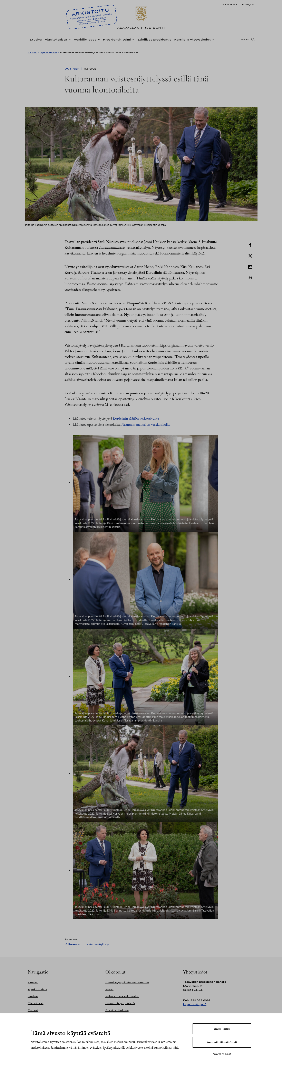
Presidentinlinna (117, 1010)
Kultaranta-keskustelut (122, 996)
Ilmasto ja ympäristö (120, 1003)
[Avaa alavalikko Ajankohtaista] (69, 41)
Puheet (33, 1010)
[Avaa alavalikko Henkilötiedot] (98, 41)
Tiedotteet (35, 1003)
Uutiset (33, 996)
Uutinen (72, 68)
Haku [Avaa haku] (245, 41)
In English (248, 4)
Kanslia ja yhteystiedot (192, 42)
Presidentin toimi (117, 42)
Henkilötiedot (85, 42)
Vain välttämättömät (222, 1042)
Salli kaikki (222, 1029)
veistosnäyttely (98, 944)
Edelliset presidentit (154, 42)
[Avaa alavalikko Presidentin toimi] (132, 41)
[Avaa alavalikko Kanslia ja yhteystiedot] (212, 41)
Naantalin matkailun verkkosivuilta (145, 424)
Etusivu (35, 42)
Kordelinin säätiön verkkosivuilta (136, 418)
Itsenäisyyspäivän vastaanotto (127, 982)
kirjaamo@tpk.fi (194, 1004)
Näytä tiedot (222, 1054)
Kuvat (109, 989)
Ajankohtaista (56, 42)
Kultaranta (72, 944)
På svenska (229, 4)
